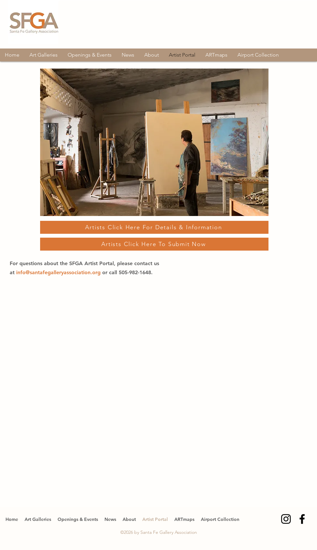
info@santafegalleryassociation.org (59, 272)
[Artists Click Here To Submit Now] (154, 244)
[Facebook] (302, 518)
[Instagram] (285, 518)
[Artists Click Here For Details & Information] (154, 227)
